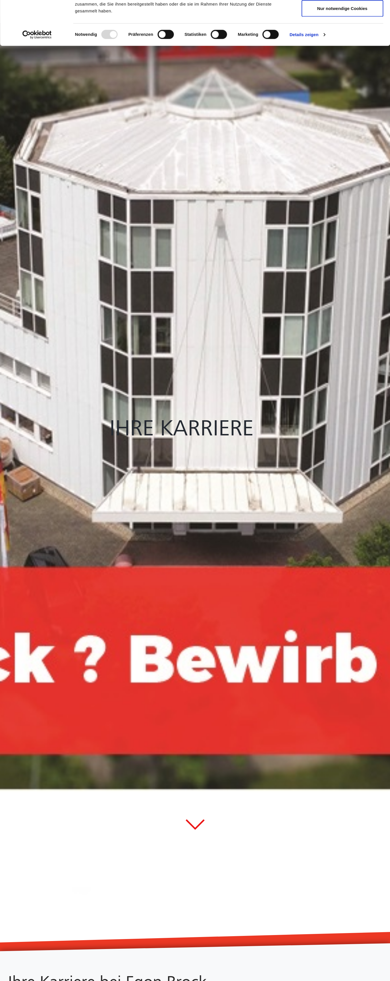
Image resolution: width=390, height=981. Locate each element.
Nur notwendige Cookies (342, 52)
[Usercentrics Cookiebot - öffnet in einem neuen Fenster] (37, 79)
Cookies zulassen (342, 15)
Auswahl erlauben (342, 33)
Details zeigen (303, 78)
